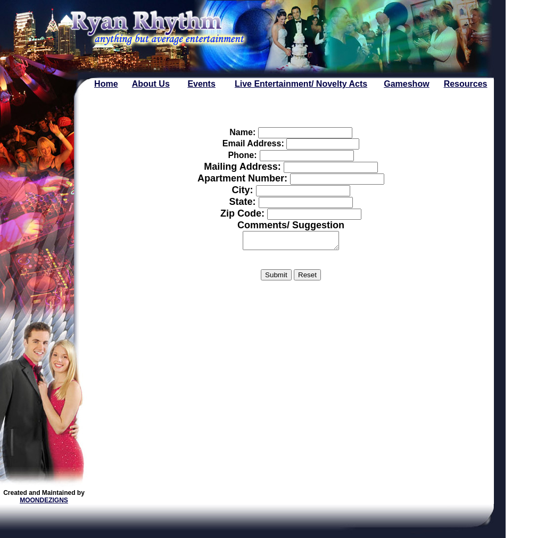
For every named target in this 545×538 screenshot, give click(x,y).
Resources (466, 83)
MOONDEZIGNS (44, 500)
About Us (151, 83)
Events (201, 83)
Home (106, 83)
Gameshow (406, 83)
